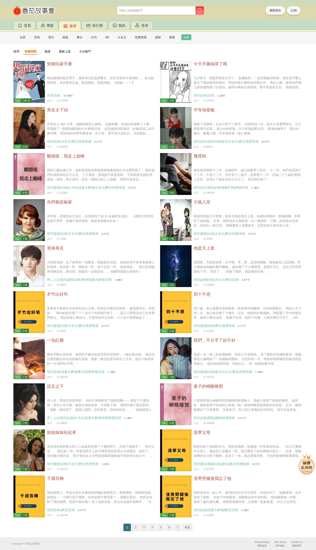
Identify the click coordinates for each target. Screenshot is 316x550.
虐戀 (158, 37)
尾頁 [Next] (187, 527)
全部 (23, 37)
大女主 (122, 37)
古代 (94, 37)
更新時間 (30, 51)
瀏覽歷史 (275, 10)
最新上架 (65, 51)
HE (107, 37)
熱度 (48, 51)
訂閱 (294, 10)
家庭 (172, 37)
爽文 (80, 37)
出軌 (186, 37)
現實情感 (140, 37)
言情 (37, 37)
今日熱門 (85, 51)
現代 (51, 37)
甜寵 (65, 37)
